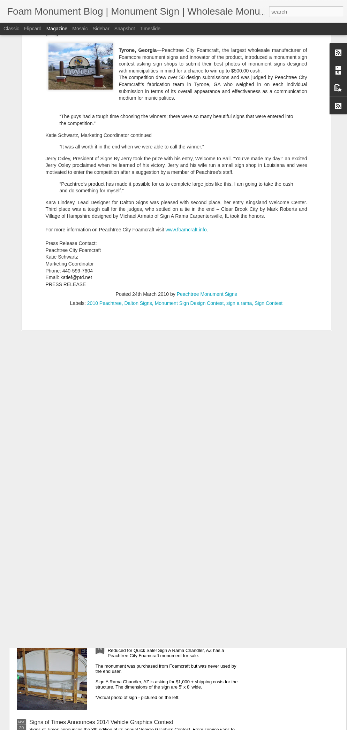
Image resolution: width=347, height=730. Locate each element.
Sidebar (101, 28)
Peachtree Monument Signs (207, 199)
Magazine (57, 28)
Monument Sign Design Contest (189, 208)
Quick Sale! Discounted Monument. (151, 643)
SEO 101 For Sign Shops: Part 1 (148, 485)
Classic (11, 28)
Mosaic (80, 28)
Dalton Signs (138, 208)
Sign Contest (268, 208)
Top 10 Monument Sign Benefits (147, 564)
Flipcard (33, 28)
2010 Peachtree (104, 208)
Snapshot (124, 28)
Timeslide (150, 28)
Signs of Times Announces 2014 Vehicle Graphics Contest (101, 722)
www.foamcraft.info (185, 134)
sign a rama (239, 208)
